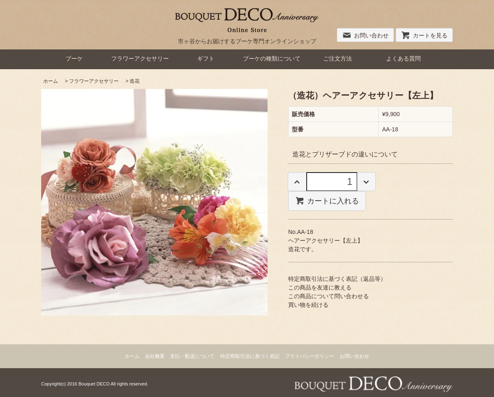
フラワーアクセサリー (140, 58)
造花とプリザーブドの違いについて (345, 154)
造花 (135, 81)
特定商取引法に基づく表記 (250, 356)
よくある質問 (403, 58)
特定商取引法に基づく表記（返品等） (337, 279)
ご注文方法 (337, 58)
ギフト (205, 58)
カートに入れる (327, 201)
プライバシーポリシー (309, 356)
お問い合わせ (365, 35)
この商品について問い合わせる (328, 296)
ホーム (50, 81)
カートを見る (424, 35)
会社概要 (155, 356)
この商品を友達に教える (320, 287)
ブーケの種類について (272, 58)
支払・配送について (192, 356)
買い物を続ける (308, 304)
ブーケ (74, 58)
